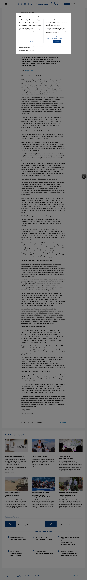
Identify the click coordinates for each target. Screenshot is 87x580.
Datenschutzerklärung (24, 29)
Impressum (32, 50)
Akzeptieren (56, 41)
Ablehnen (30, 41)
